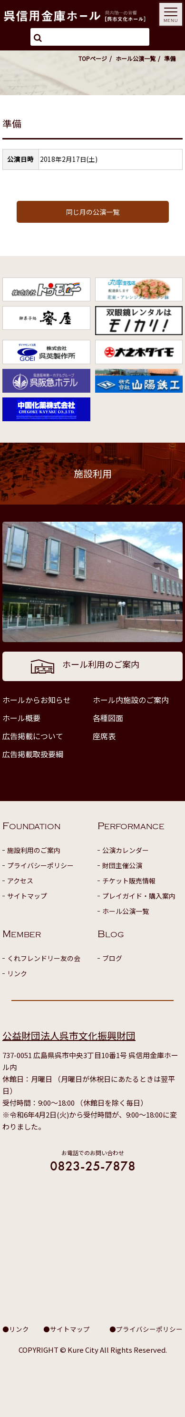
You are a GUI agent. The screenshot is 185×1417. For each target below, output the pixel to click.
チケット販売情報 (129, 880)
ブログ (112, 958)
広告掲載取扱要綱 (32, 754)
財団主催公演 (122, 865)
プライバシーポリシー (40, 865)
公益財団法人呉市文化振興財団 (69, 1035)
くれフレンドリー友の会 (43, 958)
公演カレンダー (125, 850)
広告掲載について (32, 736)
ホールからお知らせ (36, 699)
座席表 (104, 736)
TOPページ (92, 58)
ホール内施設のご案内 (131, 699)
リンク (17, 973)
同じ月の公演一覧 (92, 212)
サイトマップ (27, 896)
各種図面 (108, 717)
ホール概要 (21, 717)
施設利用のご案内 (33, 850)
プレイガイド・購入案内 (138, 896)
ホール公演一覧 (136, 58)
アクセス (20, 880)
